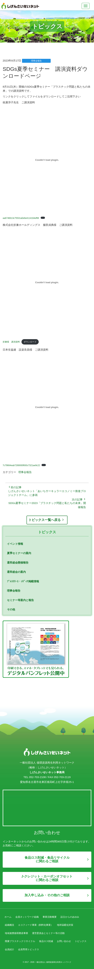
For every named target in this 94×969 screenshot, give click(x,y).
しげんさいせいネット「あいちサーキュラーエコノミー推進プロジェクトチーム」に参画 (47, 493)
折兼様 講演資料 (11, 342)
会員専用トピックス (28, 949)
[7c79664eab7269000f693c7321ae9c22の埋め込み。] (47, 407)
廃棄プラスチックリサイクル (20, 941)
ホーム (7, 917)
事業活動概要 (50, 917)
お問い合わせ (64, 941)
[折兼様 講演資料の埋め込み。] (47, 282)
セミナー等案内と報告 (20, 600)
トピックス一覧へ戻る (47, 520)
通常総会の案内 (16, 571)
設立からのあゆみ (70, 917)
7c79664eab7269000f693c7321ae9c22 (21, 465)
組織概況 (9, 925)
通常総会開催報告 (17, 562)
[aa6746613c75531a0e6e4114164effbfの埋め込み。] (47, 159)
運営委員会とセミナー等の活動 (48, 933)
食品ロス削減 (46, 941)
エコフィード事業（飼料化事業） (35, 925)
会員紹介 (9, 949)
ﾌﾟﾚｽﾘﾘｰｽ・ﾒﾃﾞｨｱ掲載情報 (23, 581)
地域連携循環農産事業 (16, 933)
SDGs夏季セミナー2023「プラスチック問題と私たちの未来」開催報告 (47, 505)
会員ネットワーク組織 (27, 917)
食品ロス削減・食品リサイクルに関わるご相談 (47, 859)
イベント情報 (15, 543)
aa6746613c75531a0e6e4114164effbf (21, 218)
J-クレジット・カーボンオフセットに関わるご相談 (47, 878)
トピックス (80, 941)
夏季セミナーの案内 (19, 553)
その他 (11, 609)
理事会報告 (25, 472)
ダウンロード (30, 342)
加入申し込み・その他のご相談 (47, 895)
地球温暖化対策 (65, 925)
